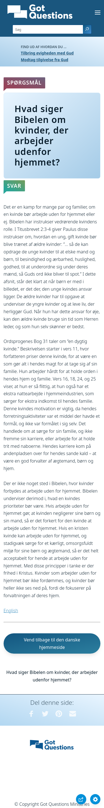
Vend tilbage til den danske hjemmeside (52, 643)
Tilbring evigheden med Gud (47, 53)
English (11, 610)
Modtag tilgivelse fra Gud (44, 59)
